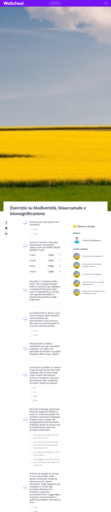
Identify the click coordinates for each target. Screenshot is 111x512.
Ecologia (91, 226)
